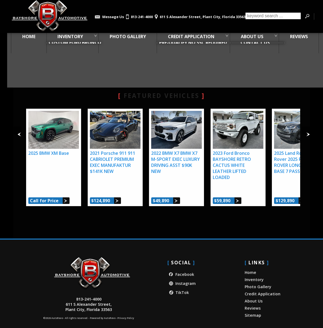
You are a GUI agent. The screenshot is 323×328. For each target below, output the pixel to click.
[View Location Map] (199, 15)
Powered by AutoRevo (102, 308)
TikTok (178, 282)
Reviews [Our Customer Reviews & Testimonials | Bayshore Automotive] (295, 38)
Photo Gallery (124, 38)
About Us (254, 291)
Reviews (253, 298)
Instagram (181, 273)
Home (250, 262)
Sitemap (253, 305)
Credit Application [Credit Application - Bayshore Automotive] (187, 38)
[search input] (272, 16)
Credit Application (262, 284)
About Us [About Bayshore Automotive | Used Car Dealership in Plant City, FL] (248, 38)
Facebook (180, 264)
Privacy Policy (125, 308)
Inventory (66, 38)
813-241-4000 (88, 289)
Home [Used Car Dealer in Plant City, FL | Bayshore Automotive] (25, 38)
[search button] (307, 16)
